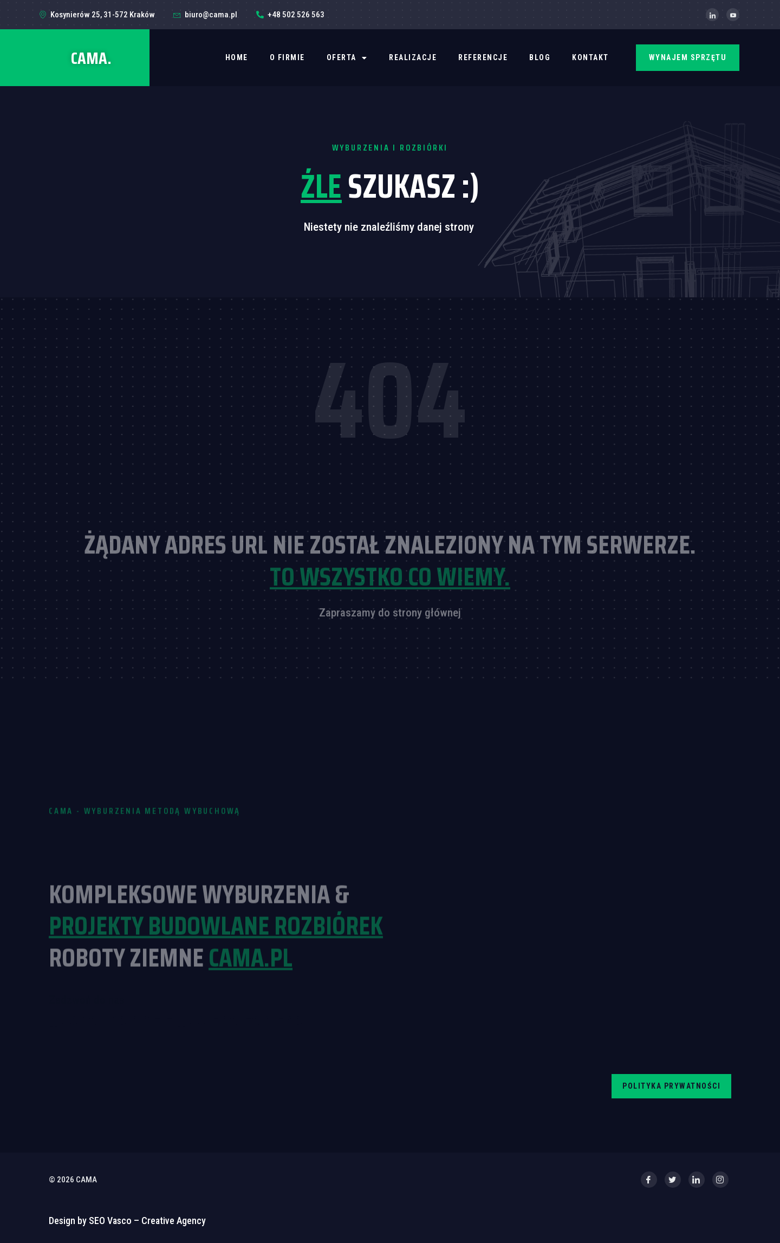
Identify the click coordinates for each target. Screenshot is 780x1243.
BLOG (539, 57)
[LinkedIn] (712, 14)
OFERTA (347, 58)
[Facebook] (649, 1180)
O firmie (287, 57)
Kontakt (590, 57)
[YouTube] (732, 14)
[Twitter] (673, 1180)
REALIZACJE (413, 57)
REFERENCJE (483, 57)
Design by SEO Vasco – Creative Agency (127, 1220)
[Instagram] (720, 1180)
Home (236, 57)
